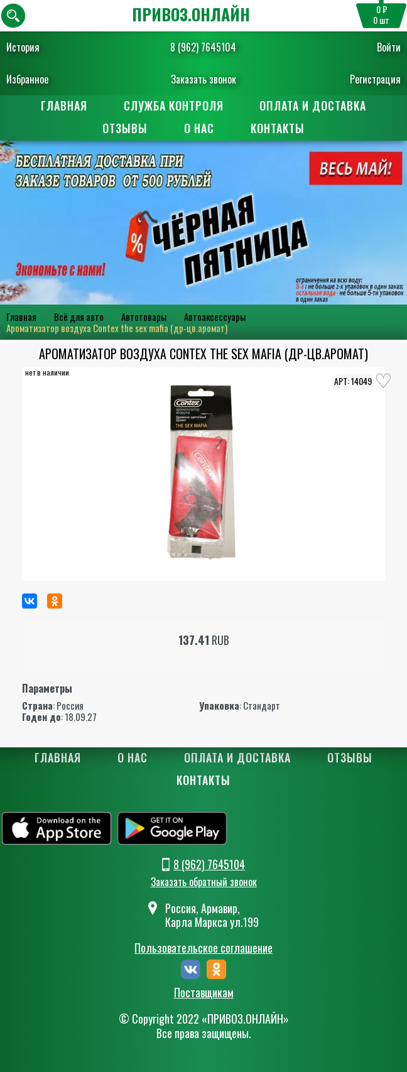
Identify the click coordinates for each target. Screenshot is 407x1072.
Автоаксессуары (215, 316)
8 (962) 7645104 (203, 47)
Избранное (27, 79)
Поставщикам (204, 993)
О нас (199, 128)
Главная (64, 105)
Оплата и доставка (313, 105)
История (23, 47)
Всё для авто (79, 316)
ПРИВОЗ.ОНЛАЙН (191, 14)
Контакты (278, 128)
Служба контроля (174, 105)
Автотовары (143, 316)
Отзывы (125, 128)
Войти (389, 47)
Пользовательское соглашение (203, 947)
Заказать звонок (203, 79)
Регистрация (375, 79)
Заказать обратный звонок (204, 881)
